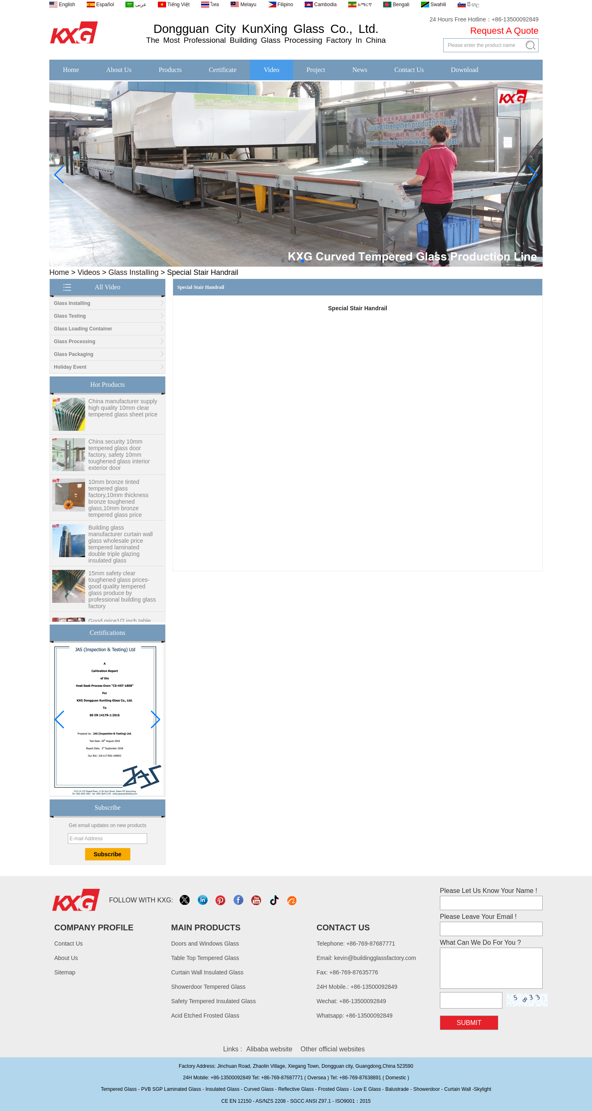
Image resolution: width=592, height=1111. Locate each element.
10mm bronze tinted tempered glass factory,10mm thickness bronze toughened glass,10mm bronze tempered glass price (118, 501)
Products (170, 69)
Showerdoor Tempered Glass (208, 986)
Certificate (223, 69)
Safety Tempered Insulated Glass (213, 1001)
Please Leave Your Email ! (478, 916)
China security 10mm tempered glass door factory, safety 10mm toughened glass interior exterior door (119, 457)
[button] (282, 261)
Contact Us (409, 69)
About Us (119, 69)
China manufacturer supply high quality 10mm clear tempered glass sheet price (122, 411)
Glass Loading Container (83, 329)
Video (271, 69)
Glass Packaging (73, 354)
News (359, 69)
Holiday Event (70, 367)
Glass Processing (74, 341)
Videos (89, 272)
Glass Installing (134, 272)
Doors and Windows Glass (205, 943)
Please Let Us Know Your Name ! (488, 890)
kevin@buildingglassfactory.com (375, 958)
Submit (469, 1022)
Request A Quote (504, 31)
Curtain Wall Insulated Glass (207, 972)
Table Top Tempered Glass (205, 958)
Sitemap (64, 972)
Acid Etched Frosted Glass (205, 1015)
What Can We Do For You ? (480, 942)
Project (316, 69)
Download (465, 69)
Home (71, 69)
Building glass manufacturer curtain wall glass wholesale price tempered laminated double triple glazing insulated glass (120, 547)
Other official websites (333, 1049)
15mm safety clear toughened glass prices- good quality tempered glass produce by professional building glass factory (122, 592)
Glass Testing (70, 316)
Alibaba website (269, 1049)
